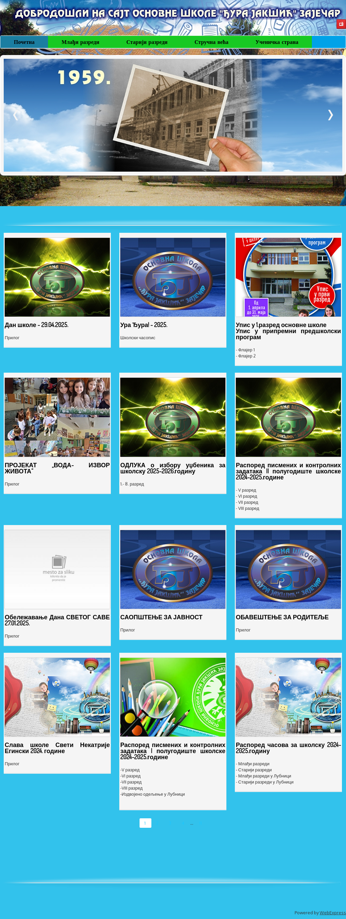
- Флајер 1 (245, 349)
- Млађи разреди (252, 763)
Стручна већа (211, 42)
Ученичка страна (276, 42)
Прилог (12, 337)
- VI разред (246, 496)
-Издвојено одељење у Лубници (152, 794)
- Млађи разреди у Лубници (263, 775)
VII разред (132, 782)
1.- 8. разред (132, 484)
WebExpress (333, 912)
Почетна (24, 42)
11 (200, 823)
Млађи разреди (80, 42)
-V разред (130, 769)
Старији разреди (147, 42)
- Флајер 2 (246, 355)
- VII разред (247, 502)
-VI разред (130, 775)
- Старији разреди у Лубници (265, 782)
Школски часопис (137, 337)
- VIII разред (247, 508)
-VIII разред (131, 788)
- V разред (246, 490)
